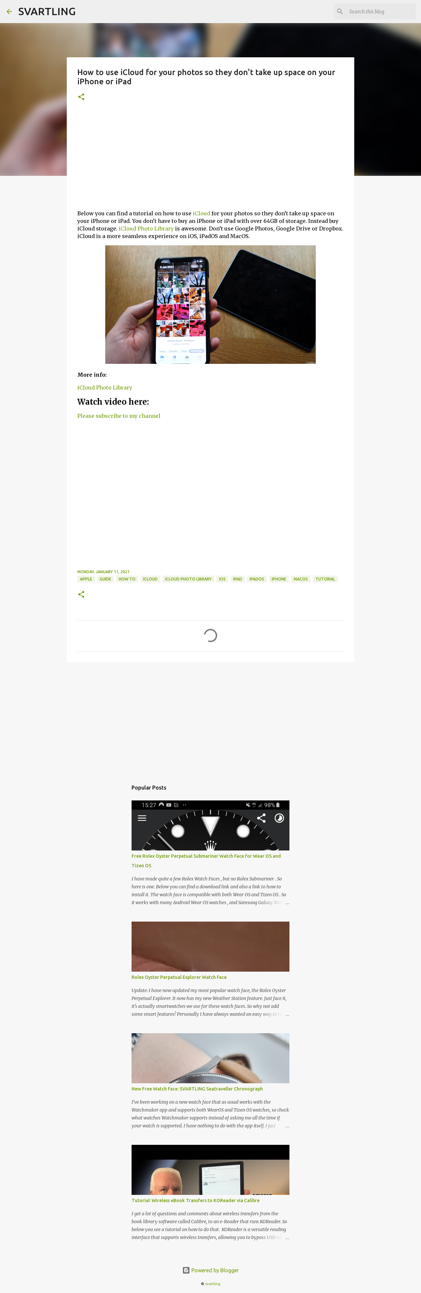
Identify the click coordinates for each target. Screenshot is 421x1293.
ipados (257, 579)
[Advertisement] (210, 158)
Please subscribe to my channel (119, 416)
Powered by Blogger (210, 1270)
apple (86, 579)
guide (105, 579)
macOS (301, 579)
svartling (212, 1284)
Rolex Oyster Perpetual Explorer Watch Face (179, 977)
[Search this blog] (381, 11)
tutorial (325, 579)
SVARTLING (47, 11)
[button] (81, 97)
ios (222, 579)
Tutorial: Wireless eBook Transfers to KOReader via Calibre (196, 1200)
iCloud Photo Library (146, 228)
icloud (150, 579)
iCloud (201, 213)
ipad (237, 579)
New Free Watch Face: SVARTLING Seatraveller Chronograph (197, 1088)
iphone (279, 579)
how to (127, 579)
